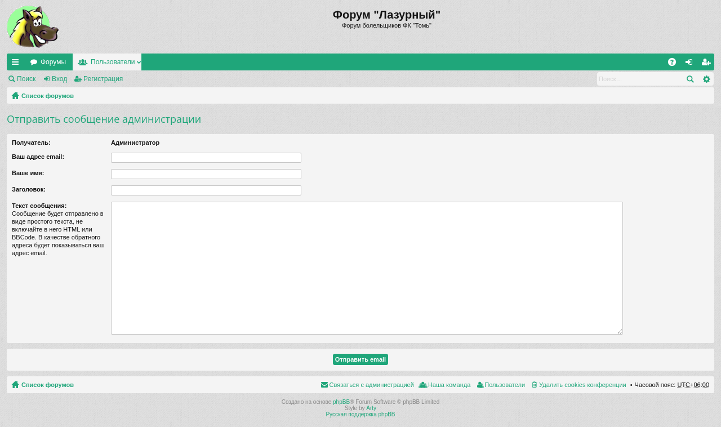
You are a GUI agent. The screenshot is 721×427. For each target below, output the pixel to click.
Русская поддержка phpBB (360, 414)
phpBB (341, 402)
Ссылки (17, 64)
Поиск (26, 79)
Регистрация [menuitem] (708, 64)
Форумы (53, 62)
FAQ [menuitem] (675, 64)
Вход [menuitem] (691, 64)
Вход (59, 79)
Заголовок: (29, 189)
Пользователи (113, 62)
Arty (371, 408)
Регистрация (103, 79)
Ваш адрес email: (38, 156)
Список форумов (47, 95)
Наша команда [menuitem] (449, 384)
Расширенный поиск (706, 79)
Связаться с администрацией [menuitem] (372, 384)
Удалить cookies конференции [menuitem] (582, 384)
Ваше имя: (28, 173)
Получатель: (31, 142)
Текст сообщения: (39, 205)
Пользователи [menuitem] (504, 384)
